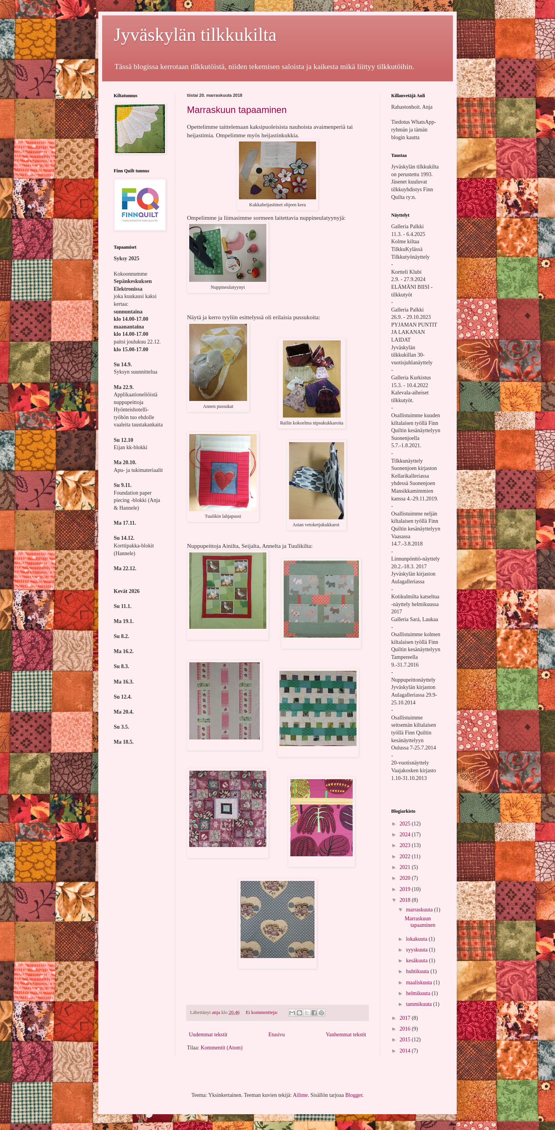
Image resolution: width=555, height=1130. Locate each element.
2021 (406, 867)
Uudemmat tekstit (208, 1034)
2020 (406, 878)
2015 (406, 1039)
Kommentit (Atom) (222, 1048)
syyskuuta (417, 950)
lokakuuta (417, 939)
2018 (406, 900)
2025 (406, 824)
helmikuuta (419, 993)
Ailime (300, 1095)
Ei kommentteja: (262, 1012)
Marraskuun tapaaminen (237, 109)
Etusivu (276, 1034)
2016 (406, 1029)
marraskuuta (420, 910)
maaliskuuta (419, 982)
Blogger (353, 1095)
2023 (406, 845)
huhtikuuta (418, 971)
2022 (406, 856)
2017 (406, 1018)
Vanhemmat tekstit (346, 1034)
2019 (406, 889)
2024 (406, 834)
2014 (406, 1051)
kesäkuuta (417, 960)
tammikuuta (419, 1004)
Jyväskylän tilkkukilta (195, 34)
